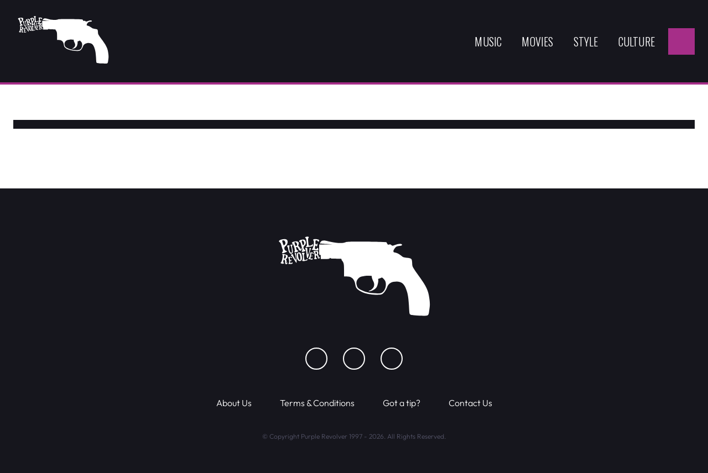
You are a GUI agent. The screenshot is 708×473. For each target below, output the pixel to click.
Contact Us (470, 402)
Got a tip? (401, 402)
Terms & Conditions (317, 402)
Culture (636, 41)
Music (488, 41)
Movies (537, 41)
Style (586, 41)
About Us (234, 402)
